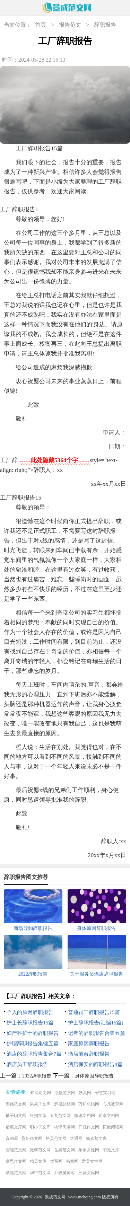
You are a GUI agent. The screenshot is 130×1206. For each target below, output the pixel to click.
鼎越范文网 (16, 1172)
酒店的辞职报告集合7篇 (34, 1054)
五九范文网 (60, 1115)
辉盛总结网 (64, 1104)
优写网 (56, 1161)
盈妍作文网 (31, 1138)
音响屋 (12, 1138)
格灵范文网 (56, 1138)
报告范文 (70, 25)
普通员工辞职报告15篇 (94, 1012)
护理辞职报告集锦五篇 (33, 1043)
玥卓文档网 (108, 1115)
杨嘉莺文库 (96, 1138)
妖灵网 (85, 1092)
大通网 (76, 1138)
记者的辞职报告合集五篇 (96, 1033)
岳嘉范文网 (64, 1149)
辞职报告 (105, 25)
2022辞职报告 (36, 1076)
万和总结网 (88, 1104)
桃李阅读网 (64, 1127)
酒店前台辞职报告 (89, 1054)
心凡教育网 (113, 1104)
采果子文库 (40, 1104)
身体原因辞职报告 (94, 1076)
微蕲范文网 (40, 1149)
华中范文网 (40, 1172)
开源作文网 (88, 1127)
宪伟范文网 (16, 1104)
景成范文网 (55, 1197)
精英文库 (38, 1161)
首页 (40, 25)
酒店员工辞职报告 (27, 1064)
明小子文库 (40, 1127)
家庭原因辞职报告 (89, 1043)
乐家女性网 (88, 1149)
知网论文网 (40, 1092)
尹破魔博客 (64, 1172)
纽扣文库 (38, 1115)
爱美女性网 (92, 1161)
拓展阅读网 (113, 1127)
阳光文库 (111, 1149)
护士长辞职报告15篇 (30, 1022)
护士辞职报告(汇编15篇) (95, 1022)
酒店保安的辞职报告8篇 (95, 1064)
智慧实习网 (105, 1092)
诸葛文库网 (16, 1127)
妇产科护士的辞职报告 (33, 1033)
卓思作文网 (16, 1161)
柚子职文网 (16, 1115)
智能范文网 (16, 1149)
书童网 (72, 1161)
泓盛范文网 (64, 1092)
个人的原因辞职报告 (30, 1012)
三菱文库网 (88, 1172)
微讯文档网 (84, 1115)
